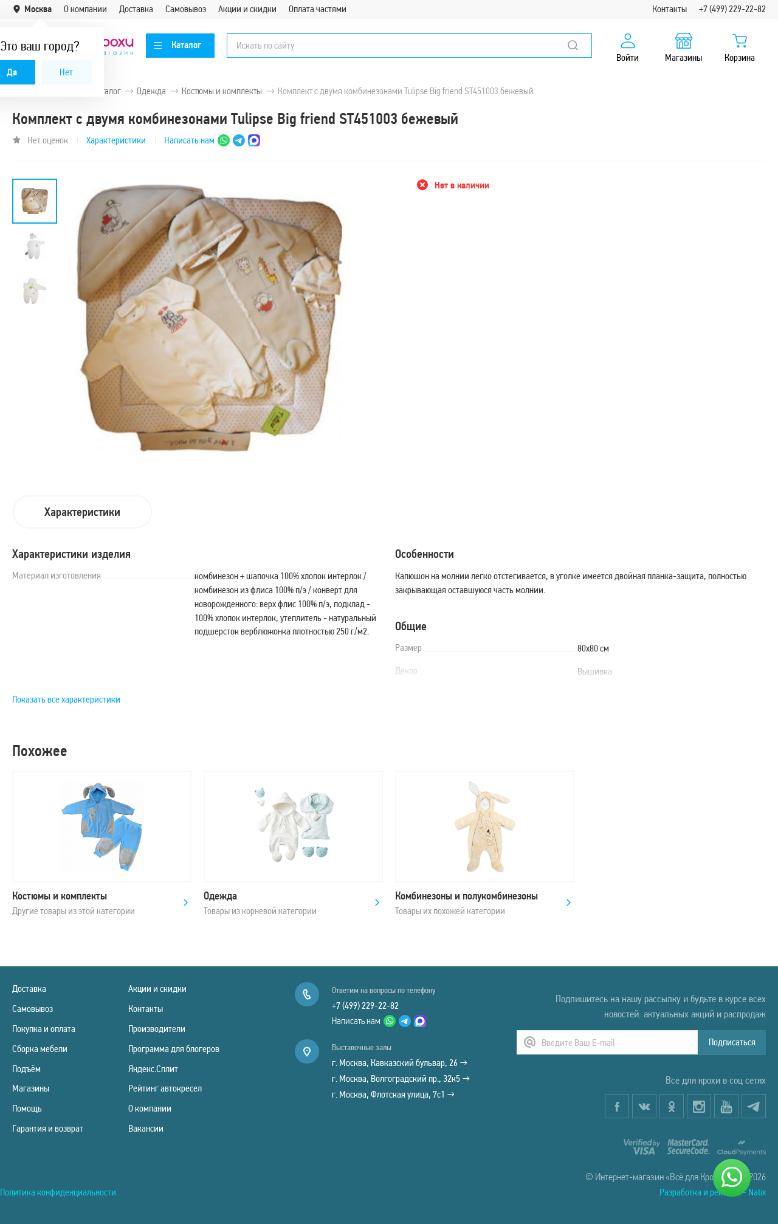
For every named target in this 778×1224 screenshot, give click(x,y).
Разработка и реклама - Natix (712, 1192)
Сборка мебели (39, 1048)
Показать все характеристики (66, 699)
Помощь (27, 1108)
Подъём (26, 1068)
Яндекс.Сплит (153, 1068)
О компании (85, 9)
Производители (156, 1028)
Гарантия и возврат (47, 1128)
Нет (66, 72)
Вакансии (146, 1128)
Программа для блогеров (173, 1048)
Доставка (136, 9)
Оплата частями (317, 9)
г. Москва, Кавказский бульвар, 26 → (399, 1062)
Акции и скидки (247, 9)
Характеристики (116, 140)
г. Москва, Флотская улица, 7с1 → (393, 1094)
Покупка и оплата (43, 1028)
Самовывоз (185, 9)
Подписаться (732, 1042)
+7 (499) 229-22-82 (732, 9)
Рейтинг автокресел (165, 1088)
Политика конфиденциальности (58, 1192)
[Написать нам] (731, 1177)
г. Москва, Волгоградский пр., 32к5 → (401, 1078)
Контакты (669, 9)
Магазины (30, 1088)
